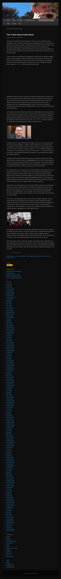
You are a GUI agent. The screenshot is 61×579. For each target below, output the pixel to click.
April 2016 (9, 474)
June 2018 (9, 430)
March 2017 (9, 455)
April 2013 (9, 527)
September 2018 (11, 425)
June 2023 (9, 337)
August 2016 (10, 467)
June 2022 (9, 355)
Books (8, 538)
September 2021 (11, 369)
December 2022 (10, 345)
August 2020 (10, 387)
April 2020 (9, 394)
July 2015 (9, 489)
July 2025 (9, 300)
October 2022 (10, 349)
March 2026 (9, 287)
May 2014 (9, 512)
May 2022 (9, 357)
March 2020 (9, 395)
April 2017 (9, 454)
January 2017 (10, 459)
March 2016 (9, 475)
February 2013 (10, 529)
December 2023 (10, 327)
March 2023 (9, 340)
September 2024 (11, 317)
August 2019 (10, 407)
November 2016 (10, 462)
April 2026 (9, 285)
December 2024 (10, 312)
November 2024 (10, 313)
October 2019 (10, 404)
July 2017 (9, 449)
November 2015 (10, 482)
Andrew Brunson (37, 256)
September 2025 (11, 297)
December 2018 (10, 420)
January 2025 (10, 310)
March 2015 (9, 495)
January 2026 (10, 290)
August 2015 (10, 487)
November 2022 (10, 347)
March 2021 (9, 375)
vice (40, 150)
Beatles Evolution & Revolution (14, 271)
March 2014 (9, 515)
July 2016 (9, 469)
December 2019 (10, 400)
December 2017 (10, 440)
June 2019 (9, 410)
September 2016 (11, 465)
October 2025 (10, 295)
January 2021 (10, 379)
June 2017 (9, 450)
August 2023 (10, 334)
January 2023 (10, 343)
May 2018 (9, 432)
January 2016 (10, 479)
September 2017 (11, 445)
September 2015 (11, 485)
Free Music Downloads (30, 20)
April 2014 (9, 514)
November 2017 (10, 442)
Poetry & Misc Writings (12, 548)
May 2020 (9, 392)
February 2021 (10, 377)
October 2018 (10, 424)
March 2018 (9, 435)
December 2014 (10, 500)
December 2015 (10, 480)
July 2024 (9, 319)
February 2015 (10, 497)
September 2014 (11, 505)
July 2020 (9, 389)
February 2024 (10, 325)
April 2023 (9, 339)
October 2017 (10, 444)
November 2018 (10, 422)
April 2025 (9, 305)
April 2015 (9, 494)
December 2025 (10, 292)
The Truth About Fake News (20, 34)
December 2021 (10, 364)
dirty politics (37, 148)
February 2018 (10, 437)
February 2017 (10, 457)
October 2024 (10, 315)
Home (8, 20)
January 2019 (10, 419)
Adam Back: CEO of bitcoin (13, 274)
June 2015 (9, 490)
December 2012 (10, 530)
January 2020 (10, 399)
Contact (14, 23)
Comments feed (10, 565)
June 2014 (9, 510)
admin (21, 37)
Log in (8, 562)
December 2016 (10, 460)
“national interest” (37, 119)
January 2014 (10, 519)
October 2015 (10, 484)
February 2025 (10, 309)
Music (8, 546)
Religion (9, 551)
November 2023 (10, 328)
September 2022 (11, 350)
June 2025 (9, 302)
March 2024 (9, 324)
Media (8, 23)
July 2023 (9, 335)
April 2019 (9, 414)
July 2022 (9, 354)
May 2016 (9, 472)
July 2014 (9, 509)
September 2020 (11, 385)
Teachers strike (10, 257)
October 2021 (10, 367)
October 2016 (10, 464)
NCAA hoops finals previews (14, 276)
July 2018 (9, 429)
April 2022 (9, 359)
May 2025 (9, 303)
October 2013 (10, 520)
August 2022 (10, 352)
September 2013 (11, 522)
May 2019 (9, 412)
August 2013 (10, 524)
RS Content (9, 553)
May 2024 (9, 320)
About (13, 20)
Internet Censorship (45, 256)
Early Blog (20, 20)
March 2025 (9, 307)
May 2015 (9, 492)
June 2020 (9, 390)
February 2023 (10, 342)
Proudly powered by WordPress (30, 573)
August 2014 (10, 507)
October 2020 (10, 384)
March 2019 (9, 415)
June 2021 (9, 372)
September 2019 (11, 405)
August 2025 (10, 298)
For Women (9, 543)
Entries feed (10, 564)
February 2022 (10, 360)
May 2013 (9, 525)
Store (19, 23)
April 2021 (9, 374)
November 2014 (10, 502)
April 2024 (9, 322)
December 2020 (10, 380)
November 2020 (10, 382)
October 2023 (10, 330)
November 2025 (10, 294)
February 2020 (10, 397)
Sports (8, 554)
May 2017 (9, 452)
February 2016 (10, 477)
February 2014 (10, 517)
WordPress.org (10, 567)
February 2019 (10, 417)
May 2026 (9, 283)
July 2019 (9, 409)
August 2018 (10, 427)
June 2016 (9, 470)
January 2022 (10, 362)
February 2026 (10, 288)
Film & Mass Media (21, 256)
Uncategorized (10, 556)
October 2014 (10, 504)
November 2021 (10, 365)
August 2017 (10, 447)
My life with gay (10, 273)
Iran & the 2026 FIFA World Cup (14, 278)
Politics (27, 256)
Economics (13, 256)
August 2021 (10, 370)
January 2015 (10, 499)
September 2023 (11, 332)
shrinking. (18, 64)
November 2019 (10, 402)
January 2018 (10, 439)
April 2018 (9, 434)
